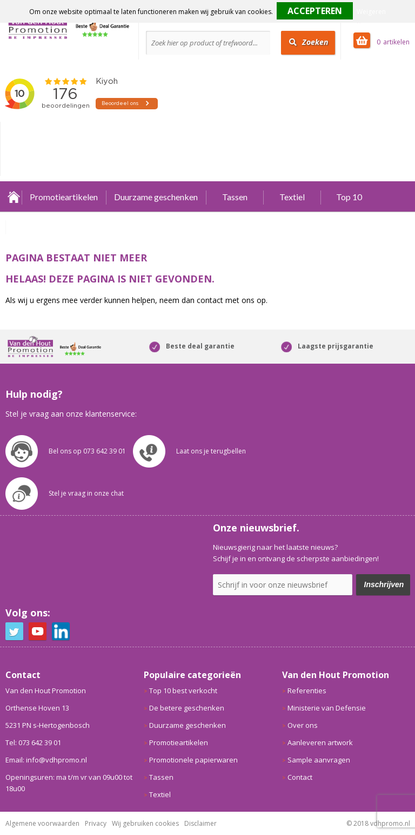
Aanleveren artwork (320, 742)
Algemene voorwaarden (42, 823)
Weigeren (371, 11)
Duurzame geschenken (156, 197)
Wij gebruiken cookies (145, 823)
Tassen (234, 197)
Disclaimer (200, 823)
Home (13, 197)
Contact (299, 777)
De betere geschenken (186, 708)
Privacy (95, 823)
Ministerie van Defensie (326, 708)
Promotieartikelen (64, 197)
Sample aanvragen (318, 760)
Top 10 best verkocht (183, 690)
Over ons (302, 725)
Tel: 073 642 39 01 (33, 742)
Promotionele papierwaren (193, 760)
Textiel (292, 197)
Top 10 (349, 197)
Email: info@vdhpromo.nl (46, 760)
